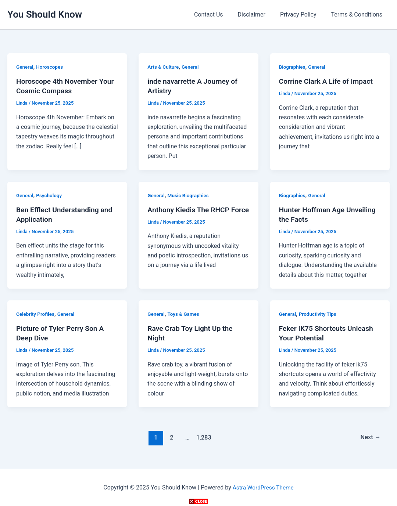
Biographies (293, 67)
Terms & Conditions (358, 14)
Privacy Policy (303, 14)
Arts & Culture (163, 67)
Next (370, 437)
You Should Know (44, 14)
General (25, 67)
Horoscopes (51, 67)
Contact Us (218, 14)
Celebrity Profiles (36, 314)
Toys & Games (184, 314)
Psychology (50, 195)
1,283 (203, 437)
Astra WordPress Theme (262, 487)
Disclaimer (259, 14)
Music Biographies (189, 195)
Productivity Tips (319, 314)
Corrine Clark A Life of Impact (327, 81)
